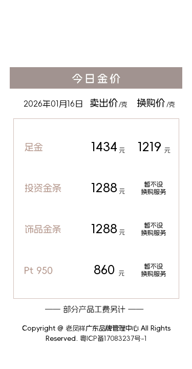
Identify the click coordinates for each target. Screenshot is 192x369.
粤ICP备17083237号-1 (113, 338)
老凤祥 (76, 328)
